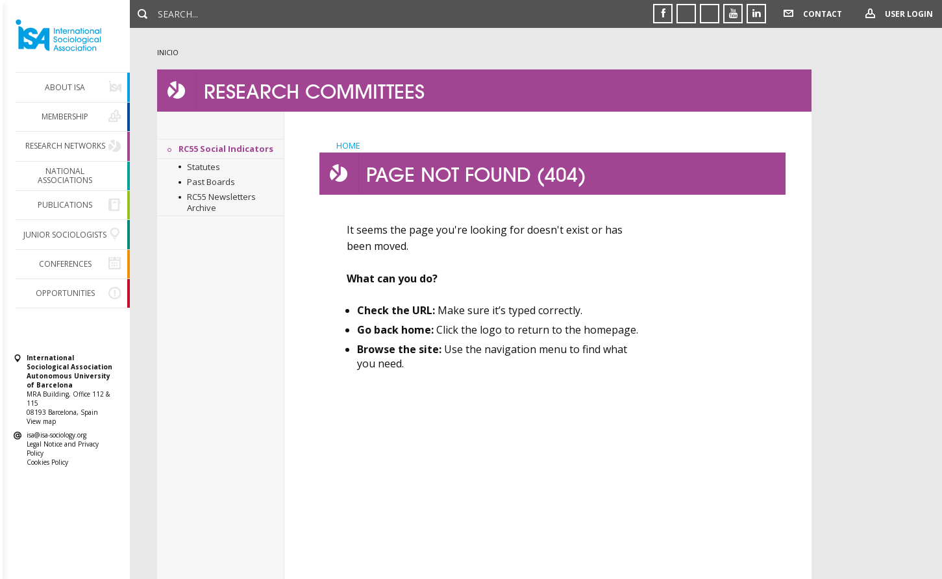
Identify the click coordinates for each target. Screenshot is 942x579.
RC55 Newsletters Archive (221, 202)
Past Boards (211, 182)
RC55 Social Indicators (226, 148)
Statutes (203, 167)
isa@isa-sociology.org (56, 434)
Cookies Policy (47, 462)
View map (41, 421)
